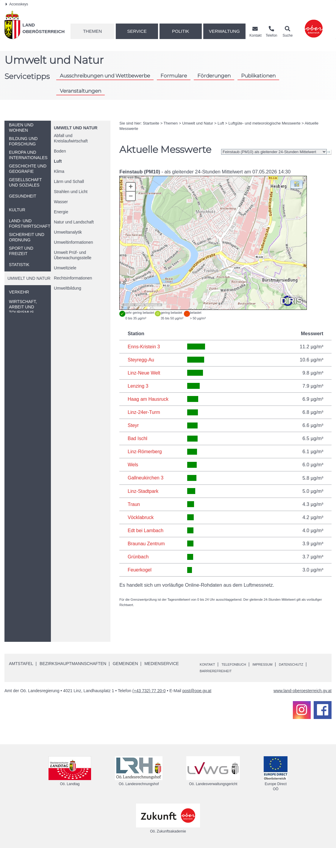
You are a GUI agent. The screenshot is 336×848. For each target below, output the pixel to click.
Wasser (61, 201)
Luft (58, 161)
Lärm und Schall (69, 181)
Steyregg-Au (141, 359)
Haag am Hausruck (149, 398)
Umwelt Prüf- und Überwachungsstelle (72, 255)
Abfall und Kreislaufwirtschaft (71, 138)
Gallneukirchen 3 (146, 477)
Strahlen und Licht (70, 191)
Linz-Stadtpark (143, 490)
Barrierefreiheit (257, 669)
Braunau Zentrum (147, 542)
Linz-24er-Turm (144, 411)
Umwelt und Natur (75, 127)
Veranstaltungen (80, 91)
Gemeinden (125, 662)
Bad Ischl (138, 438)
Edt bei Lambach (146, 529)
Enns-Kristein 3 (144, 346)
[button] (296, 184)
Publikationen (258, 75)
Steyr (133, 425)
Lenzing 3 (138, 385)
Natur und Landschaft (74, 222)
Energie (61, 211)
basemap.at (152, 304)
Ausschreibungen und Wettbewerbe (105, 75)
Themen (92, 31)
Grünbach (138, 555)
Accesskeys (17, 4)
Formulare (173, 75)
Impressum (275, 663)
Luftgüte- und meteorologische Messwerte (265, 123)
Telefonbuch (241, 663)
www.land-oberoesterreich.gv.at (303, 689)
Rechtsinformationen (73, 278)
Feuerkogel (140, 568)
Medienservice (161, 662)
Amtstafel (21, 662)
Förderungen (214, 75)
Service (137, 31)
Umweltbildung (67, 288)
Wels (133, 464)
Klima (59, 171)
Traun (134, 503)
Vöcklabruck (141, 516)
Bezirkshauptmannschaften (73, 662)
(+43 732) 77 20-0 (149, 689)
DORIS (139, 304)
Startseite (151, 123)
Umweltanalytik (68, 232)
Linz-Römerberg (145, 451)
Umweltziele (65, 267)
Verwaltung (224, 31)
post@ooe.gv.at (196, 689)
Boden (60, 151)
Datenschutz (215, 669)
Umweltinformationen (73, 242)
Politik (180, 31)
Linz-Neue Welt (144, 372)
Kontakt (209, 663)
